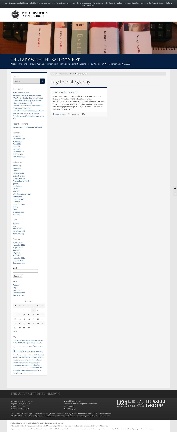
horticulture (17, 186)
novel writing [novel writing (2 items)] (35, 365)
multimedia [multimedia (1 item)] (16, 365)
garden (15, 183)
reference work (18, 199)
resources (16, 201)
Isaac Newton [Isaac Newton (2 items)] (39, 357)
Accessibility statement (72, 401)
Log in (15, 226)
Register (16, 223)
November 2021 (19, 151)
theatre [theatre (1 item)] (39, 370)
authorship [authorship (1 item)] (28, 340)
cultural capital (18, 173)
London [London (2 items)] (32, 360)
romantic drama (19, 204)
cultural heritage (19, 176)
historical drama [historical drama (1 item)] (28, 355)
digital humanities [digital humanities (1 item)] (18, 347)
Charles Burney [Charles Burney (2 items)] (22, 342)
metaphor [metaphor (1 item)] (37, 362)
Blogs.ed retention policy (20, 406)
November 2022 (19, 138)
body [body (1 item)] (39, 340)
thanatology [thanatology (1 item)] (33, 370)
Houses (16, 189)
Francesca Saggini (60, 114)
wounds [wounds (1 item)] (30, 373)
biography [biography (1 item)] (34, 340)
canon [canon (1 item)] (42, 340)
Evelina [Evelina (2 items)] (29, 347)
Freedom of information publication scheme (80, 403)
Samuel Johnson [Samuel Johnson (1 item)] (17, 370)
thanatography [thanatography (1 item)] (26, 370)
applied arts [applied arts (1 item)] (16, 340)
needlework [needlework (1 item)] (27, 365)
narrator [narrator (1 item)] (21, 365)
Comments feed (19, 231)
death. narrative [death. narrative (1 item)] (37, 343)
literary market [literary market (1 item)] (24, 360)
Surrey (15, 207)
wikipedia (16, 214)
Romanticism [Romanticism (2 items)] (37, 367)
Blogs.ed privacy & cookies (21, 403)
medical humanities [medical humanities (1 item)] (24, 362)
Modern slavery (69, 406)
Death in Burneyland (65, 92)
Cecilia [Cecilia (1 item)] (14, 343)
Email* (25, 270)
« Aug (15, 331)
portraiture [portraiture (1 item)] (23, 367)
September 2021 (19, 157)
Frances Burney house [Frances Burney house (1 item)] (18, 355)
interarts (16, 191)
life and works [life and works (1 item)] (16, 360)
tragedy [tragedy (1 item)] (15, 373)
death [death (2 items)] (31, 342)
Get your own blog (58, 423)
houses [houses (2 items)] (36, 354)
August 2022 (17, 141)
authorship (17, 165)
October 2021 (18, 154)
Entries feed (17, 228)
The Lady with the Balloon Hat (45, 60)
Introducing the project (21, 194)
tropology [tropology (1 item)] (19, 373)
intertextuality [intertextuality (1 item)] (29, 357)
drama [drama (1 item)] (24, 347)
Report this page (70, 409)
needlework (17, 196)
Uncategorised (18, 212)
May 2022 (16, 146)
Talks (15, 209)
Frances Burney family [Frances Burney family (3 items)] (33, 351)
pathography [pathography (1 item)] (16, 367)
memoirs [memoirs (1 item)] (31, 362)
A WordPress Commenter (22, 127)
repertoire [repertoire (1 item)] (28, 367)
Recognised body (65, 416)
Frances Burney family (21, 181)
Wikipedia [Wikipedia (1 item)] (25, 373)
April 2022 (16, 149)
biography (17, 168)
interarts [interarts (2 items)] (22, 357)
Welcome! (38, 127)
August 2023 (17, 136)
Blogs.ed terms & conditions (21, 401)
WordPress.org (18, 233)
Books (15, 171)
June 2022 (17, 144)
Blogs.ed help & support (20, 409)
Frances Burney (19, 178)
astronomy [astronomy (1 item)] (22, 340)
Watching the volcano (21, 93)
